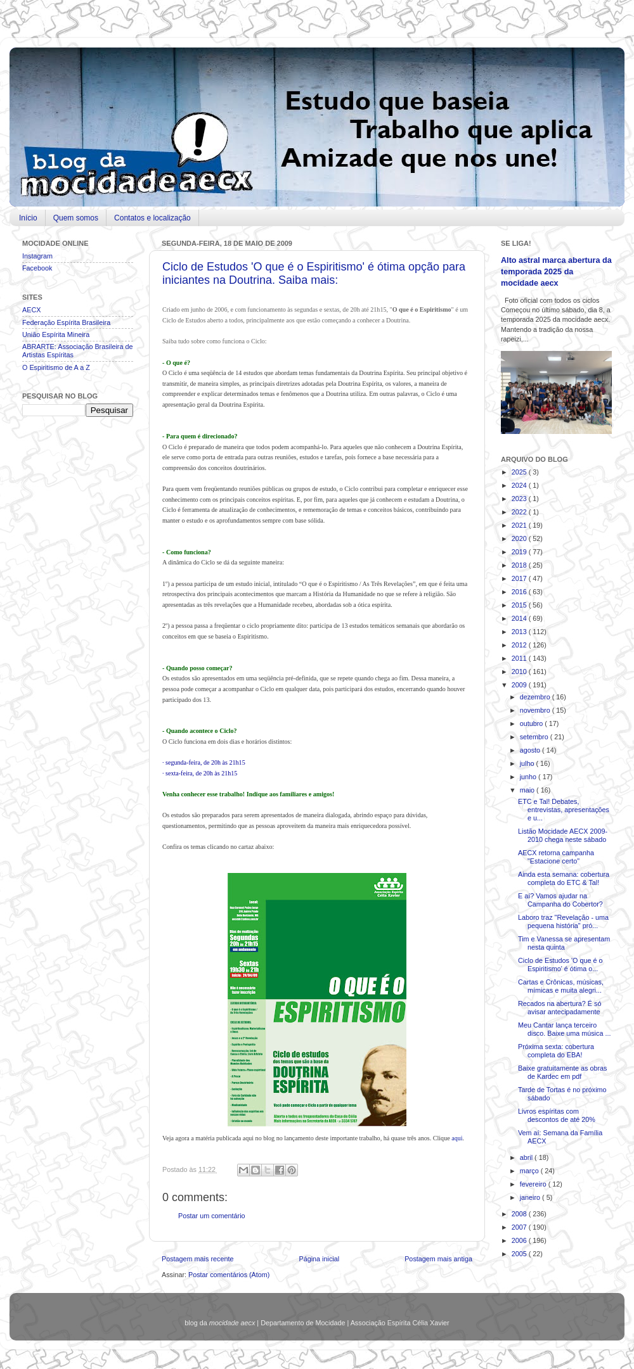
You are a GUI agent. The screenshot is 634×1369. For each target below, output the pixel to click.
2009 (520, 685)
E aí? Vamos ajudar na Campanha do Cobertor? (560, 900)
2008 (520, 1214)
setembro (535, 737)
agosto (531, 750)
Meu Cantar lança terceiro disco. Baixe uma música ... (564, 1029)
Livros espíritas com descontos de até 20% (556, 1115)
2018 (520, 565)
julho (528, 763)
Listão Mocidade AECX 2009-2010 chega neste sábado (562, 835)
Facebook (37, 268)
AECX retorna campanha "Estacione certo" (556, 857)
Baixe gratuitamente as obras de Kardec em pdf (562, 1072)
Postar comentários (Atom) (228, 1274)
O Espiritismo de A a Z (56, 367)
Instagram (37, 256)
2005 (520, 1254)
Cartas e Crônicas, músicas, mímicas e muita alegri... (561, 986)
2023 (520, 498)
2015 (520, 605)
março (530, 1171)
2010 (520, 671)
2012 (520, 645)
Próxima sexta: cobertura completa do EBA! (556, 1051)
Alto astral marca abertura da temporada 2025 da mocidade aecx (556, 271)
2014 (520, 618)
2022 (520, 512)
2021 (520, 525)
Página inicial (319, 1259)
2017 (520, 578)
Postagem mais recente (197, 1259)
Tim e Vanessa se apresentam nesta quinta (564, 943)
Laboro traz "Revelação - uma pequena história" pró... (563, 921)
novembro (536, 710)
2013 (520, 631)
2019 (520, 552)
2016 (520, 591)
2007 (520, 1227)
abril (527, 1157)
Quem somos (75, 217)
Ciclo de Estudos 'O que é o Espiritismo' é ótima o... (560, 964)
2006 (520, 1240)
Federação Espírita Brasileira (66, 322)
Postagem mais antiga (438, 1259)
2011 (520, 658)
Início (28, 217)
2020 (520, 538)
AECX (31, 310)
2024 (520, 485)
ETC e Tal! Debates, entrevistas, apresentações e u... (563, 810)
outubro (532, 723)
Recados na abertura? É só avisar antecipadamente (559, 1008)
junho (529, 776)
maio (528, 790)
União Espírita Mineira (55, 334)
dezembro (536, 697)
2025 (520, 472)
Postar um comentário (211, 1215)
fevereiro (534, 1184)
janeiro (531, 1197)
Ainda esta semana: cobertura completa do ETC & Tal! (563, 878)
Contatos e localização (152, 217)
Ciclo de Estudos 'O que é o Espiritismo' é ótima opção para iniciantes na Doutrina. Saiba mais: (313, 273)
